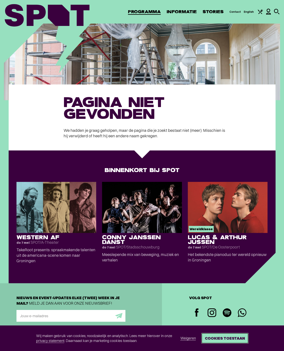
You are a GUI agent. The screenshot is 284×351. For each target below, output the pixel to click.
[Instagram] (211, 313)
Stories (213, 12)
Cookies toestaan (225, 338)
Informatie (182, 12)
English (249, 12)
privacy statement (50, 340)
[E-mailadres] (70, 316)
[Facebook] (196, 313)
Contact (235, 12)
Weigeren (188, 338)
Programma (144, 12)
